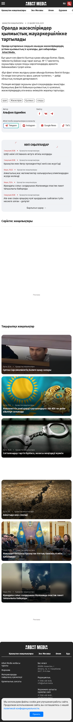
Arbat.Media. (8, 52)
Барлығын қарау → (36, 208)
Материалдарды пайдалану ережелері (11, 676)
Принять (36, 714)
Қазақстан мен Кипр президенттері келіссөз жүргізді (32, 163)
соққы (40, 100)
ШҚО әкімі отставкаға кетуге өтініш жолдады (28, 154)
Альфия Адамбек (14, 112)
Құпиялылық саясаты (11, 681)
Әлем (51, 10)
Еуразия (63, 10)
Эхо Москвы (37, 10)
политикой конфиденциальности (21, 708)
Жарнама (5, 670)
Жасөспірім (16, 100)
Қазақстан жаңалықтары (13, 10)
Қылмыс (29, 100)
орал (5, 100)
